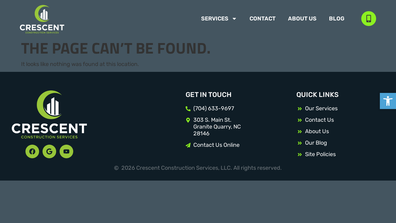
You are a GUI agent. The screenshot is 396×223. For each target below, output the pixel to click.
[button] (388, 101)
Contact (263, 18)
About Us (302, 18)
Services (219, 18)
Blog (336, 18)
